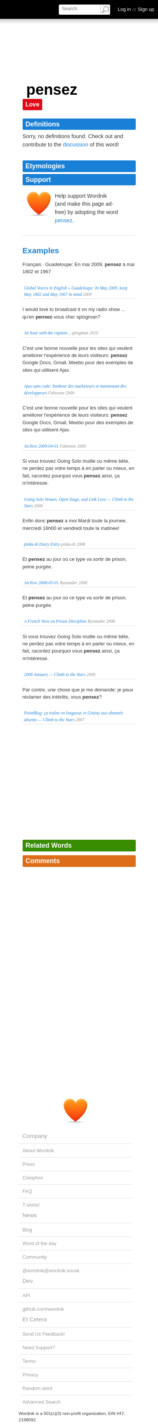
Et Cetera (35, 1319)
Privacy (30, 1375)
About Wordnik (38, 1150)
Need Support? (39, 1347)
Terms (29, 1361)
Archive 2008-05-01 (41, 582)
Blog (27, 1230)
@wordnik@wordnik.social (51, 1270)
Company (35, 1136)
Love (33, 104)
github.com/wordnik (43, 1309)
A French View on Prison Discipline (55, 621)
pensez (63, 220)
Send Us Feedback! (44, 1334)
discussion (75, 145)
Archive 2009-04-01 (41, 446)
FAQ (27, 1191)
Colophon (33, 1178)
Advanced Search (42, 1402)
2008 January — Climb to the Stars (55, 674)
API (27, 1295)
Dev (28, 1281)
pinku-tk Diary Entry (42, 544)
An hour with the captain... (47, 333)
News (30, 1215)
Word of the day (40, 1243)
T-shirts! (31, 1205)
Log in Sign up (136, 9)
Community (35, 1257)
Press (29, 1164)
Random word (38, 1388)
